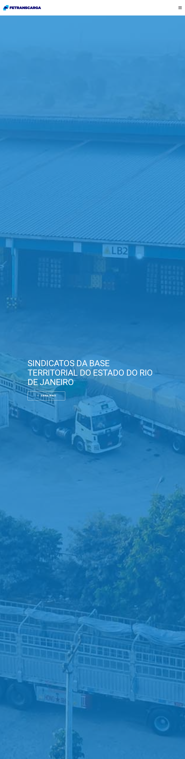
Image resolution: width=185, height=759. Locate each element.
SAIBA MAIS (48, 395)
